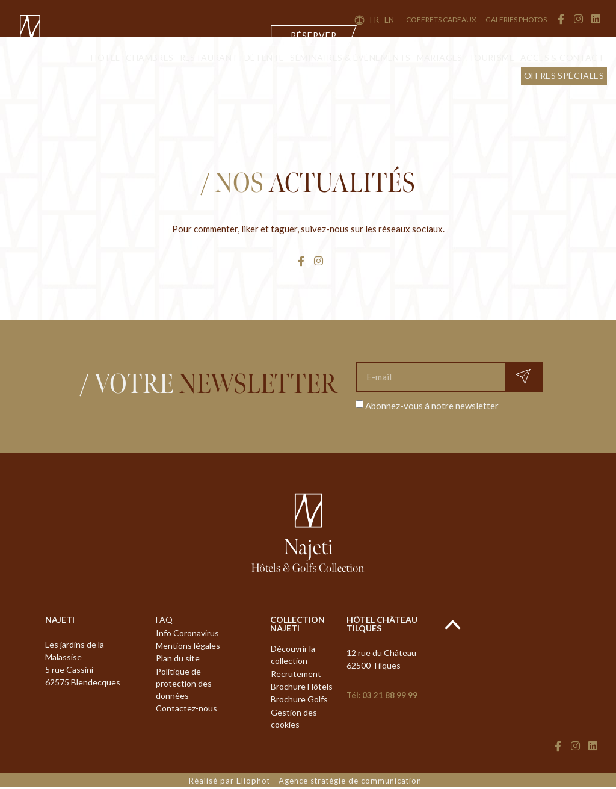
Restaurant (209, 57)
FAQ (164, 620)
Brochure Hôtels (302, 687)
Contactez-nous (186, 710)
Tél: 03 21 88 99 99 (381, 695)
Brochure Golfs (299, 701)
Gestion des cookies (294, 720)
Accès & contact (562, 57)
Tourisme (491, 57)
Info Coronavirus (187, 633)
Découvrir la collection (293, 655)
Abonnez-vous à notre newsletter (432, 405)
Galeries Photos (516, 19)
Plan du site (178, 660)
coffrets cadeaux (441, 19)
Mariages (440, 57)
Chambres (149, 57)
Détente (264, 57)
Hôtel (105, 57)
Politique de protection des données (184, 685)
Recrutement (296, 674)
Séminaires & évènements (350, 57)
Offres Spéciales (564, 75)
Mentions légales (188, 647)
